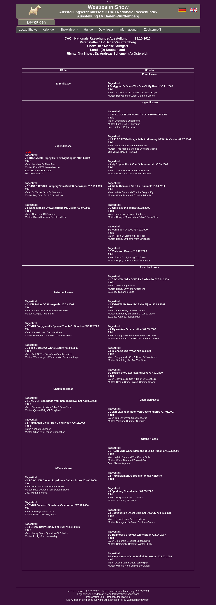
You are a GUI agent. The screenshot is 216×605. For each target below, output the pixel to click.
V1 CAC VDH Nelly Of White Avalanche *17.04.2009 (138, 279)
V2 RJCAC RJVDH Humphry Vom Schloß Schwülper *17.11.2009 (63, 185)
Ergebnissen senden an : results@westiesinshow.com (108, 593)
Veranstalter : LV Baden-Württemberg (108, 42)
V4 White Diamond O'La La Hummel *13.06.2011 (136, 185)
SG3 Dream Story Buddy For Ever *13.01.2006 (52, 526)
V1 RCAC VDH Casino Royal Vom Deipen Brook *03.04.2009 (60, 480)
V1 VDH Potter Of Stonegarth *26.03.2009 (49, 304)
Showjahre (64, 29)
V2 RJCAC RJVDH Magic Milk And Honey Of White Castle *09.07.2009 (149, 139)
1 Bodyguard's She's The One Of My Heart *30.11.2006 (140, 86)
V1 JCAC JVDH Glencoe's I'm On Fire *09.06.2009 (137, 114)
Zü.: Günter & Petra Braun (122, 126)
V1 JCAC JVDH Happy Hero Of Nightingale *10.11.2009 (58, 157)
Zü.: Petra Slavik (34, 173)
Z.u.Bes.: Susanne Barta (121, 291)
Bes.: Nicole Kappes (119, 463)
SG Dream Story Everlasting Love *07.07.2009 (135, 372)
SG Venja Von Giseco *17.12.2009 (128, 229)
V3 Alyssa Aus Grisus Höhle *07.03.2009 (132, 328)
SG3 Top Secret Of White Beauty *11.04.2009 (51, 347)
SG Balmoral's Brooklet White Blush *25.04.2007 (137, 534)
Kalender (46, 29)
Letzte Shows (27, 29)
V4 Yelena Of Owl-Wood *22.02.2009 (129, 350)
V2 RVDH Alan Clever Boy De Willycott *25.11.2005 (55, 422)
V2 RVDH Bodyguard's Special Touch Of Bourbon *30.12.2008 (62, 325)
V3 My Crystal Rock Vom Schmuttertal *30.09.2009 (138, 164)
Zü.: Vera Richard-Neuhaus (122, 151)
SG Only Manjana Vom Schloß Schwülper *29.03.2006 (140, 556)
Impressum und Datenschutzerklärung (108, 596)
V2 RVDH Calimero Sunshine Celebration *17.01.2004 (57, 504)
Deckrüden (36, 22)
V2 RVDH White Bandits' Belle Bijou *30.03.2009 (136, 304)
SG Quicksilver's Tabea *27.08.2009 (129, 207)
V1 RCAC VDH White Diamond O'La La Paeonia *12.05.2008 (143, 450)
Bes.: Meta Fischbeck (36, 492)
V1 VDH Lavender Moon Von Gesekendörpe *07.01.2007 (141, 411)
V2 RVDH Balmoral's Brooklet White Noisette (135, 475)
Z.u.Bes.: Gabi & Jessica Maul (124, 316)
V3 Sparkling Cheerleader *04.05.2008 (130, 490)
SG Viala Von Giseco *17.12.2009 (127, 250)
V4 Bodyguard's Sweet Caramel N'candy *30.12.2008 (139, 512)
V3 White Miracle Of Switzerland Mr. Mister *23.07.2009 (57, 207)
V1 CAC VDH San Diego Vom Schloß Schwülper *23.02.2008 (60, 400)
